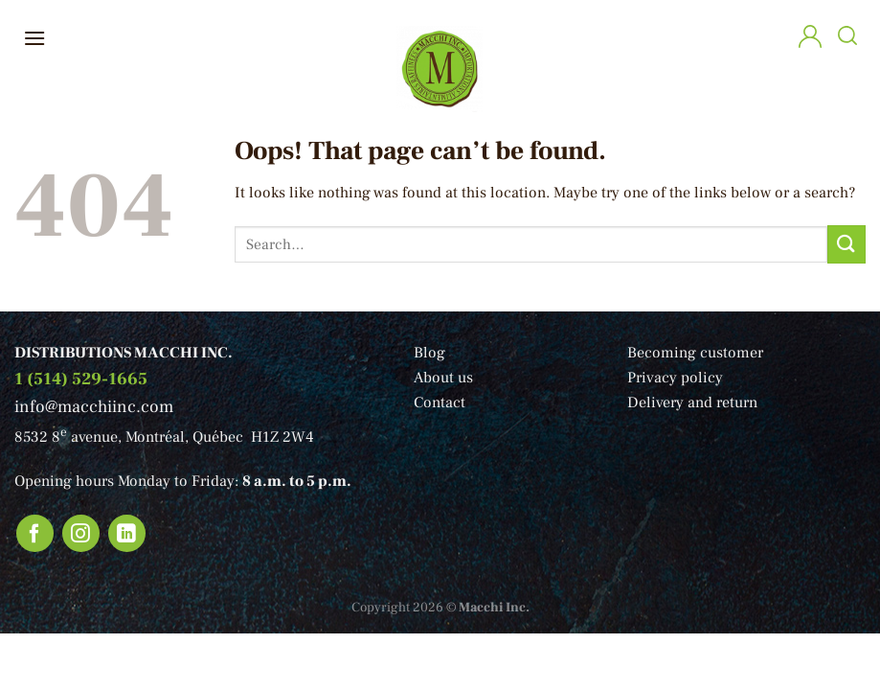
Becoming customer (695, 352)
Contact (439, 402)
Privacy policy (675, 377)
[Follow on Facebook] (35, 534)
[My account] (810, 38)
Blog (429, 352)
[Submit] (846, 244)
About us (443, 377)
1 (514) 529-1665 (80, 379)
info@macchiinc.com (93, 407)
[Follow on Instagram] (81, 534)
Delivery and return (692, 402)
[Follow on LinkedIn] (127, 534)
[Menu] (34, 37)
